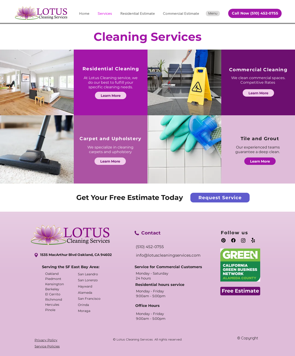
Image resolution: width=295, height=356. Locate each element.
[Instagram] (243, 240)
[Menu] (213, 13)
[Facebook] (233, 240)
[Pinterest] (223, 240)
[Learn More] (110, 95)
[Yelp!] (253, 240)
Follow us (234, 232)
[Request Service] (220, 197)
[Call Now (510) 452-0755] (255, 13)
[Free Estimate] (240, 291)
